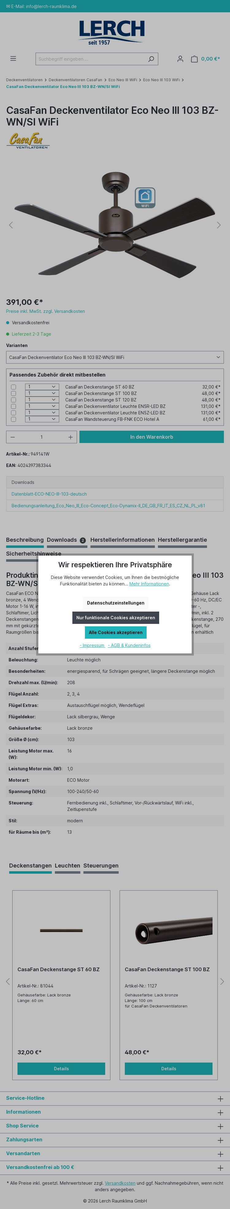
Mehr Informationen (149, 583)
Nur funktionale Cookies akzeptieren (115, 617)
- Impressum (92, 645)
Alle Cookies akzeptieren (116, 632)
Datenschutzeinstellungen (115, 602)
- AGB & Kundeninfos (129, 645)
